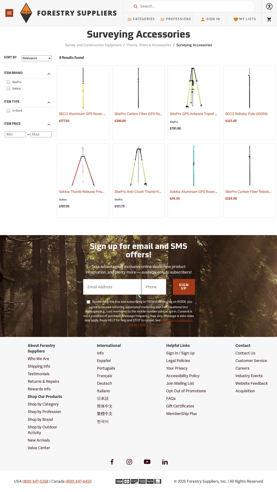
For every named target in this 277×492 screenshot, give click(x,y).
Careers (242, 368)
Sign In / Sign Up (180, 353)
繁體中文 (105, 413)
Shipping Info (39, 366)
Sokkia (63, 199)
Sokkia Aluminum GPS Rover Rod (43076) (202, 192)
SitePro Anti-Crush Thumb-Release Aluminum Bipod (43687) (161, 192)
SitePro (174, 121)
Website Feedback (251, 383)
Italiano (103, 391)
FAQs (171, 398)
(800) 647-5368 (35, 481)
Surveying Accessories (194, 45)
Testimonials (39, 374)
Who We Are (38, 358)
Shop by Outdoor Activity (42, 430)
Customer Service (251, 360)
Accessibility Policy (183, 375)
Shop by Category (43, 404)
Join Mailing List (180, 383)
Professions (176, 19)
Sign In (210, 19)
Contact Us (245, 353)
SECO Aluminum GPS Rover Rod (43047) (90, 114)
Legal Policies (178, 360)
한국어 (103, 421)
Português (106, 368)
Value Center (39, 448)
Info (100, 353)
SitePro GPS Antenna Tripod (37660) (198, 114)
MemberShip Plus (181, 413)
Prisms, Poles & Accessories (149, 45)
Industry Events (249, 375)
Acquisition (245, 391)
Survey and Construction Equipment (93, 45)
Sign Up (184, 287)
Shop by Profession (44, 411)
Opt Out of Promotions (186, 391)
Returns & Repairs (43, 381)
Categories (141, 19)
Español (104, 360)
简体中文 (105, 406)
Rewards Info (39, 389)
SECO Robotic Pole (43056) (246, 114)
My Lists (244, 19)
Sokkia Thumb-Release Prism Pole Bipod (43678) (97, 192)
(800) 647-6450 (79, 481)
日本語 (103, 398)
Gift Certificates (180, 406)
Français (104, 375)
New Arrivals (39, 440)
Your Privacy (177, 368)
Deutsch (104, 383)
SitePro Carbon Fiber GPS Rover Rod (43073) (149, 114)
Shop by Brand (40, 419)
